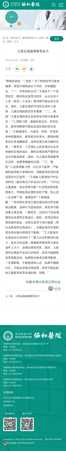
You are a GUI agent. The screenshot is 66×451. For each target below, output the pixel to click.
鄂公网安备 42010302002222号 (20, 443)
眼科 (9, 41)
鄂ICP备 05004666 (53, 439)
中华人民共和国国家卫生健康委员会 (18, 398)
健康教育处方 (29, 37)
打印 (57, 289)
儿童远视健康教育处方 (27, 296)
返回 (56, 38)
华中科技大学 (9, 402)
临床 (41, 37)
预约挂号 (15, 37)
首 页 (5, 37)
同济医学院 (8, 405)
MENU (60, 5)
